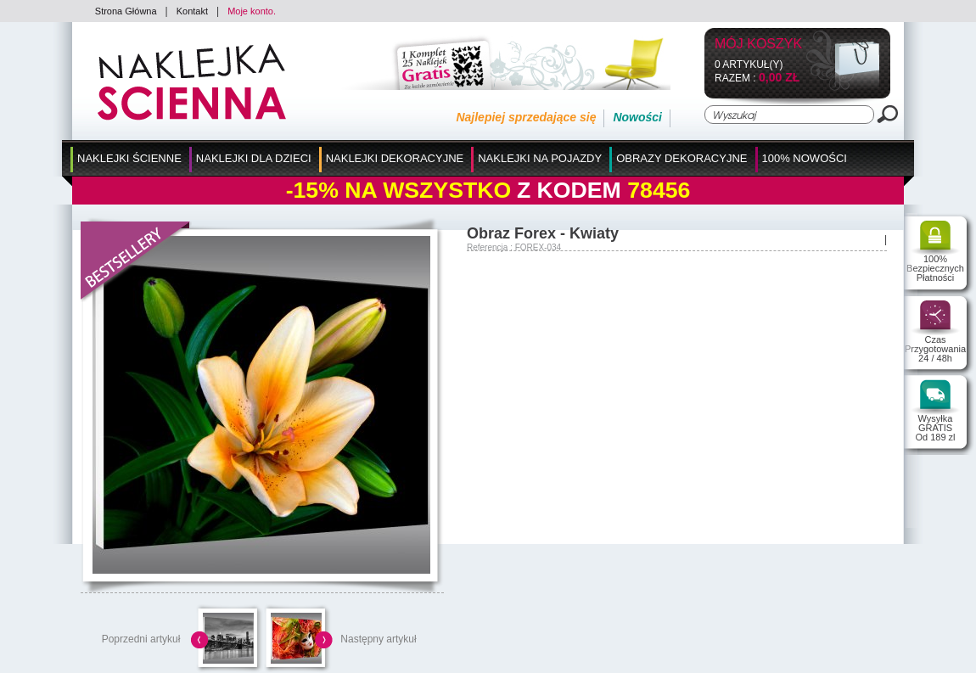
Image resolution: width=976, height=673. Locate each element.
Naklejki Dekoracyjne (395, 158)
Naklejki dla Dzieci (253, 158)
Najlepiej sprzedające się (526, 117)
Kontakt (192, 11)
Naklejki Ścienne (129, 158)
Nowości (637, 117)
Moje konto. (251, 11)
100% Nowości (804, 158)
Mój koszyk (758, 44)
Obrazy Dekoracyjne (681, 158)
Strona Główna (126, 11)
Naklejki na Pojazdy (540, 158)
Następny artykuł (378, 639)
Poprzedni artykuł (141, 639)
